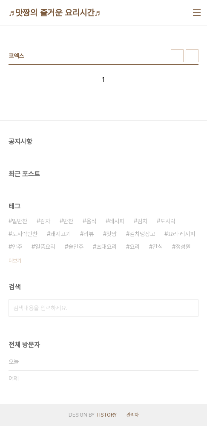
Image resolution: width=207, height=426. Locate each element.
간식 (157, 246)
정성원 (183, 246)
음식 (91, 221)
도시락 (167, 221)
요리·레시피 (181, 233)
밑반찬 (19, 221)
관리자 (132, 415)
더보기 (15, 261)
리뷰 (88, 233)
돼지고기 (60, 233)
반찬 (68, 221)
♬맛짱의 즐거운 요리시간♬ (55, 13)
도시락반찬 (24, 233)
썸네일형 (177, 55)
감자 (45, 221)
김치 (142, 221)
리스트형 (192, 55)
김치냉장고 (142, 233)
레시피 (116, 221)
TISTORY (106, 415)
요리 (134, 246)
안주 (17, 246)
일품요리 (45, 246)
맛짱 (111, 233)
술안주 (75, 246)
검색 (190, 308)
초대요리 (106, 246)
